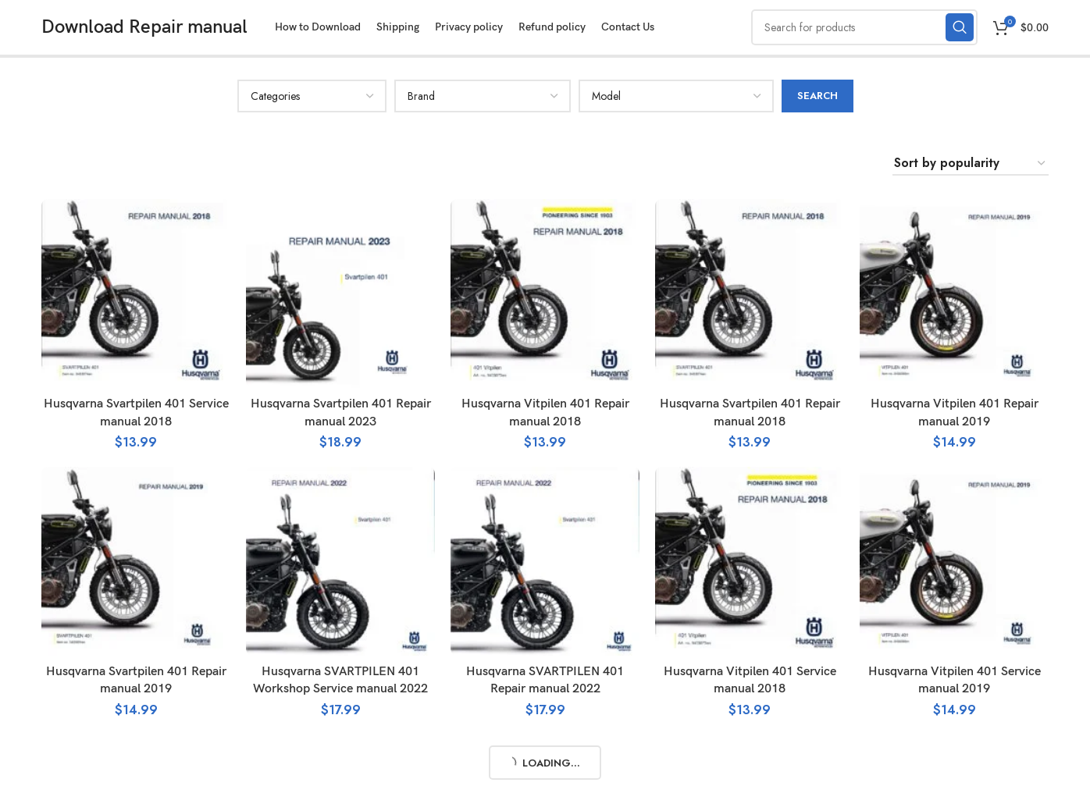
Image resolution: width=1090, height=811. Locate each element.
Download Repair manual (144, 27)
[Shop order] (970, 163)
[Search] (864, 27)
